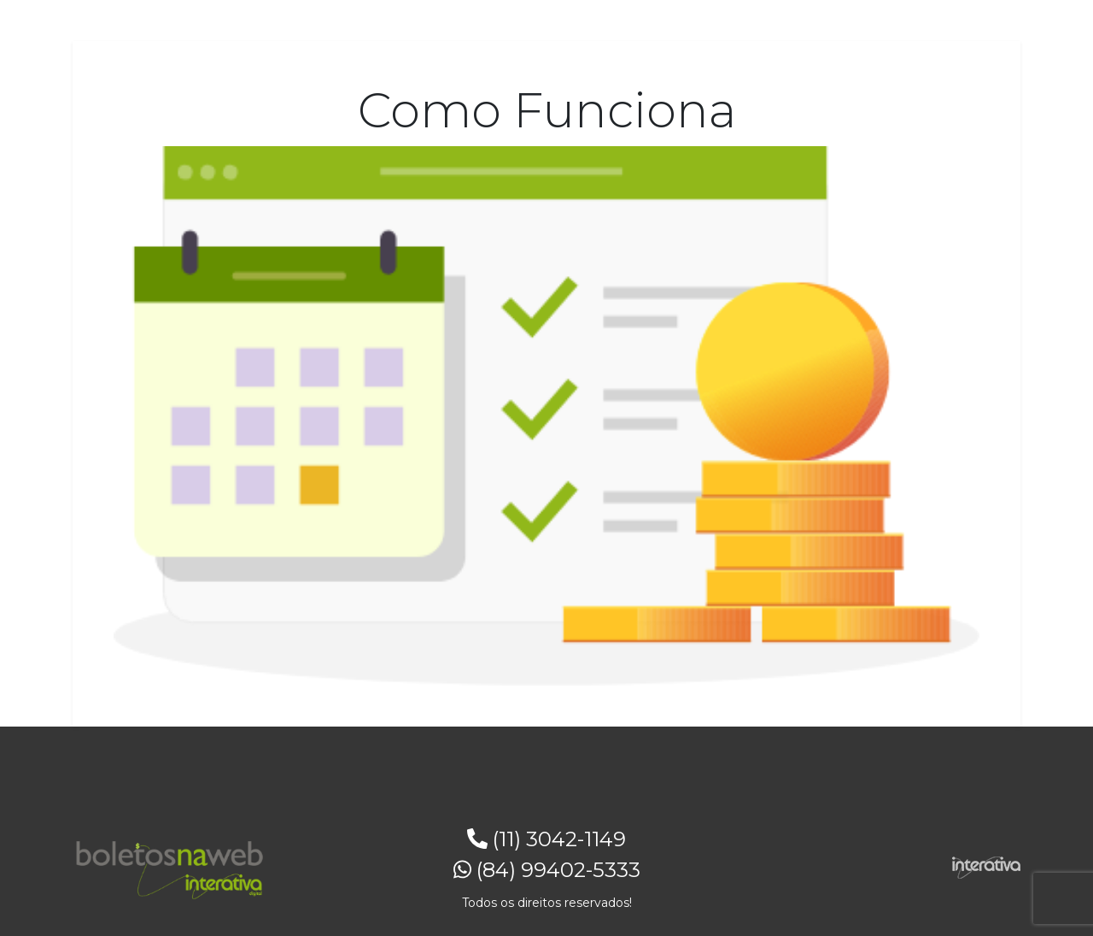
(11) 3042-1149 (546, 839)
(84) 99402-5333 (546, 869)
